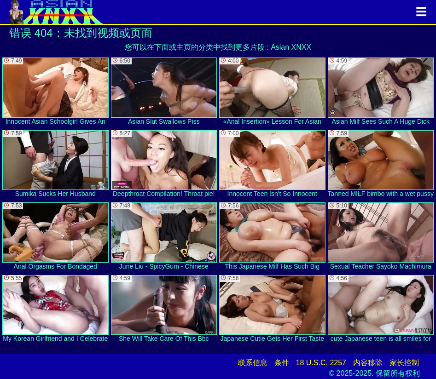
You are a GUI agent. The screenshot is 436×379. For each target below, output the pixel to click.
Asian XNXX (291, 47)
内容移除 (368, 363)
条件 (281, 363)
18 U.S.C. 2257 (321, 363)
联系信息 (252, 363)
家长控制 (404, 363)
